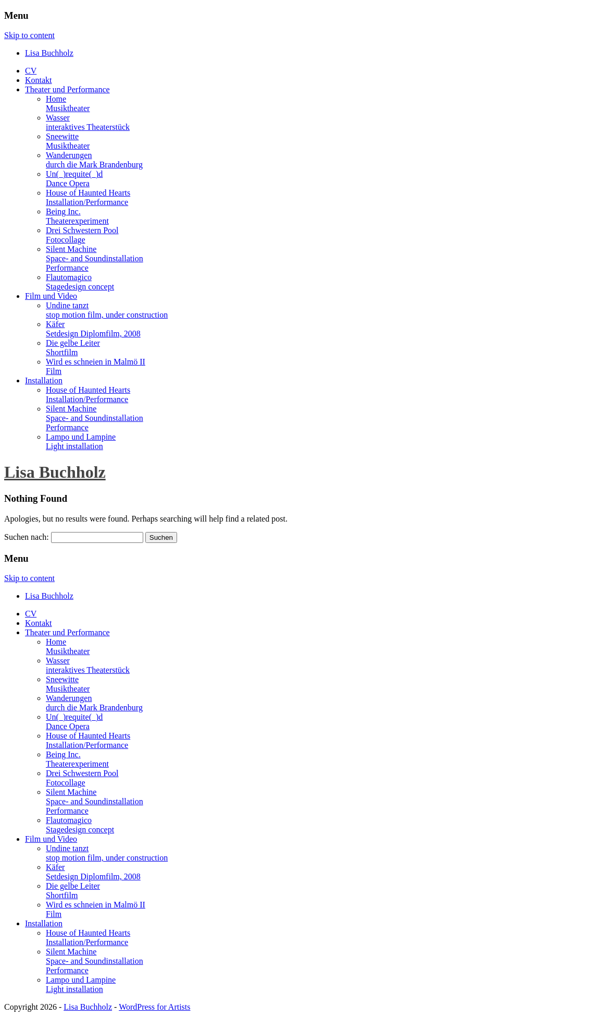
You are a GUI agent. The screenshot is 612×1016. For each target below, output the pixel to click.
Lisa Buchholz (55, 472)
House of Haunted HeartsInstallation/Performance (88, 197)
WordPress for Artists (154, 1006)
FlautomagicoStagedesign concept (80, 282)
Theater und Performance (67, 89)
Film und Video (51, 296)
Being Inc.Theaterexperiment (77, 216)
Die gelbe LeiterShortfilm (73, 347)
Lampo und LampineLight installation (81, 441)
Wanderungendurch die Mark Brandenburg (94, 160)
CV (30, 70)
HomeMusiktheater (68, 103)
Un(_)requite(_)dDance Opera (74, 179)
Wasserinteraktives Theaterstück (88, 122)
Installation (44, 380)
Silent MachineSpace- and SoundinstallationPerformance (94, 258)
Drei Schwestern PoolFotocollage (82, 235)
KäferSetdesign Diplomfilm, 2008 (93, 329)
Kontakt (38, 80)
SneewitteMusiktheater (68, 141)
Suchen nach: (26, 537)
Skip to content (29, 35)
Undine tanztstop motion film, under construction (107, 310)
